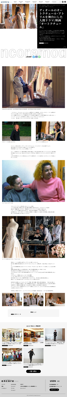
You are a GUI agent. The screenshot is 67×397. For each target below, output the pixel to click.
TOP (40, 5)
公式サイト (16, 314)
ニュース (3, 384)
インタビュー (4, 388)
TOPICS (48, 5)
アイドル (12, 388)
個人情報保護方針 (53, 384)
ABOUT (21, 384)
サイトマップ (22, 388)
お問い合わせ (53, 389)
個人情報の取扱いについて (55, 386)
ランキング (13, 386)
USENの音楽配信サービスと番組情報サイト (28, 386)
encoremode (44, 5)
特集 (2, 386)
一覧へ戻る (32, 371)
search (60, 1)
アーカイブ (13, 390)
